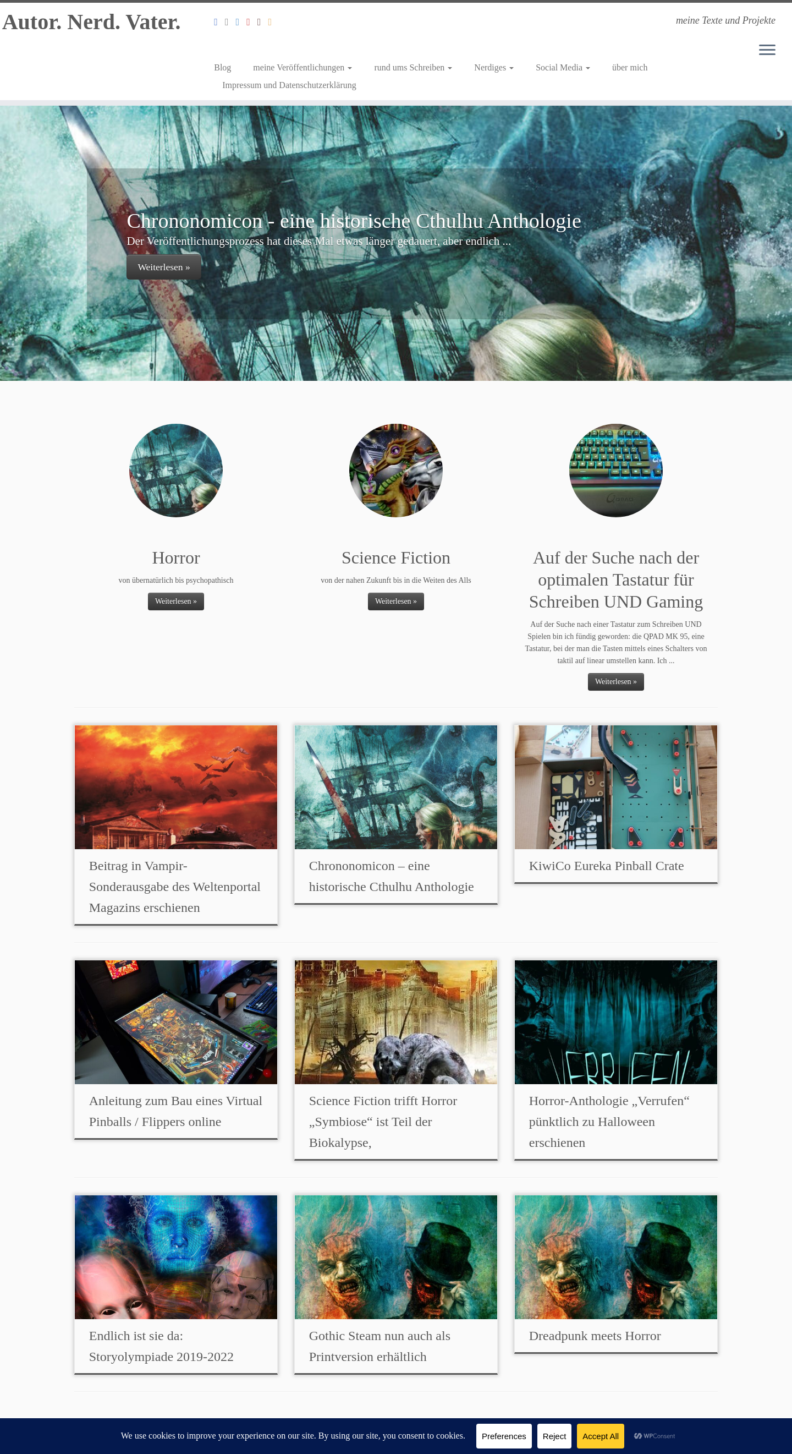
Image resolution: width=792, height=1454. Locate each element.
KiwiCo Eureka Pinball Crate (606, 866)
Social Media (563, 67)
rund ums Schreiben (413, 67)
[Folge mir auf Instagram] (230, 22)
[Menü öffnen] (767, 50)
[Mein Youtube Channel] (251, 22)
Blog (222, 67)
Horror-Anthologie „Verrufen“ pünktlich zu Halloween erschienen (609, 1122)
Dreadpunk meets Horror (595, 1336)
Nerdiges (494, 67)
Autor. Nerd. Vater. (91, 21)
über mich (629, 67)
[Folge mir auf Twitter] (241, 22)
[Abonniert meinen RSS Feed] (273, 22)
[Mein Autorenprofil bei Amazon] (262, 22)
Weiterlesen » (164, 266)
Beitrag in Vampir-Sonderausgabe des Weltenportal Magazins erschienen (175, 887)
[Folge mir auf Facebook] (219, 22)
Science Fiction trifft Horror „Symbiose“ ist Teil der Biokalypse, (383, 1122)
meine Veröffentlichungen (302, 67)
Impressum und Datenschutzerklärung (289, 85)
